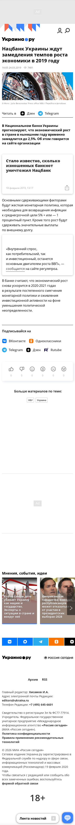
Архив (33, 679)
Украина (41, 400)
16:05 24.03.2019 (11, 67)
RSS (44, 679)
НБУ (30, 400)
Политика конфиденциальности (26, 733)
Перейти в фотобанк (56, 103)
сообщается (15, 269)
